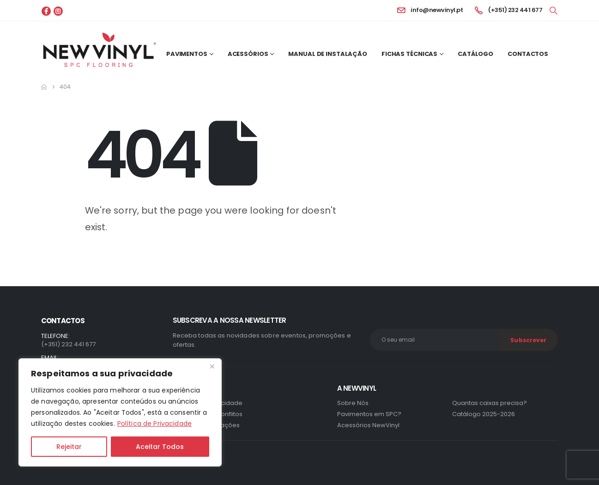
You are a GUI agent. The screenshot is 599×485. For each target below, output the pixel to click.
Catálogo (475, 53)
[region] (120, 412)
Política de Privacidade (154, 423)
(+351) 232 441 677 (68, 344)
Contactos (528, 53)
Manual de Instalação (327, 53)
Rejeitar (69, 446)
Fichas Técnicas (409, 53)
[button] (553, 10)
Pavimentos (186, 53)
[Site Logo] (99, 49)
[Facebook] (46, 11)
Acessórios (248, 53)
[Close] (212, 366)
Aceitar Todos (160, 446)
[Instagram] (58, 11)
